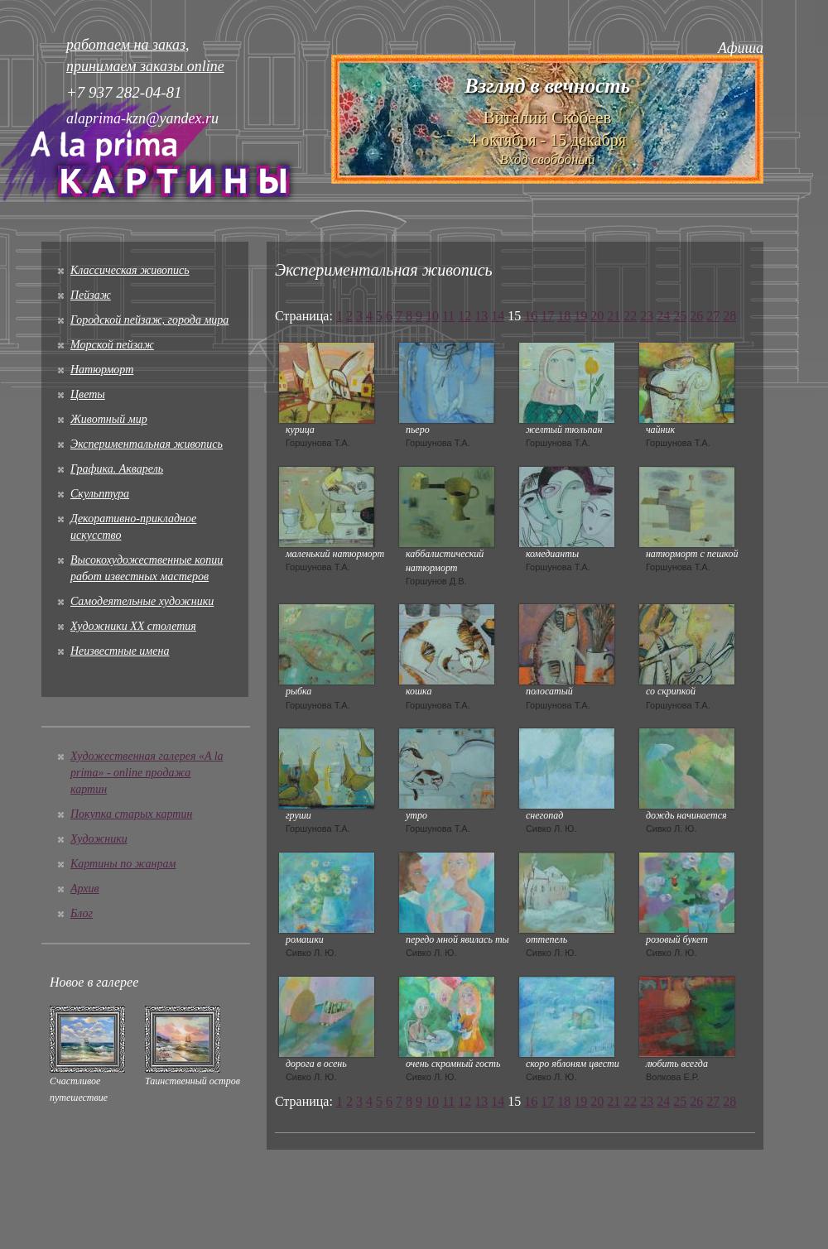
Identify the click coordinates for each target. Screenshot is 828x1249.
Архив (84, 888)
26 (696, 316)
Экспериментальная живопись (146, 444)
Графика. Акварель (116, 469)
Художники (99, 839)
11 (448, 316)
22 (630, 316)
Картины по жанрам (123, 863)
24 (663, 316)
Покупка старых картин (131, 814)
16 (530, 316)
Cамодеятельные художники (142, 601)
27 (713, 316)
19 (580, 316)
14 (497, 316)
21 (613, 316)
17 (547, 316)
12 (464, 316)
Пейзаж (90, 295)
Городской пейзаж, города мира (149, 320)
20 (597, 316)
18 (563, 316)
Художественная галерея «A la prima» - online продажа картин (147, 772)
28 (729, 316)
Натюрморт (101, 369)
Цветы (87, 394)
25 (679, 316)
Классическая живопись (130, 270)
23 (646, 316)
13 (481, 316)
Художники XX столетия (133, 626)
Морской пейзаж (112, 345)
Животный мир (108, 419)
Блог (81, 913)
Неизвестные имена (119, 651)
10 (432, 316)
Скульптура (99, 494)
